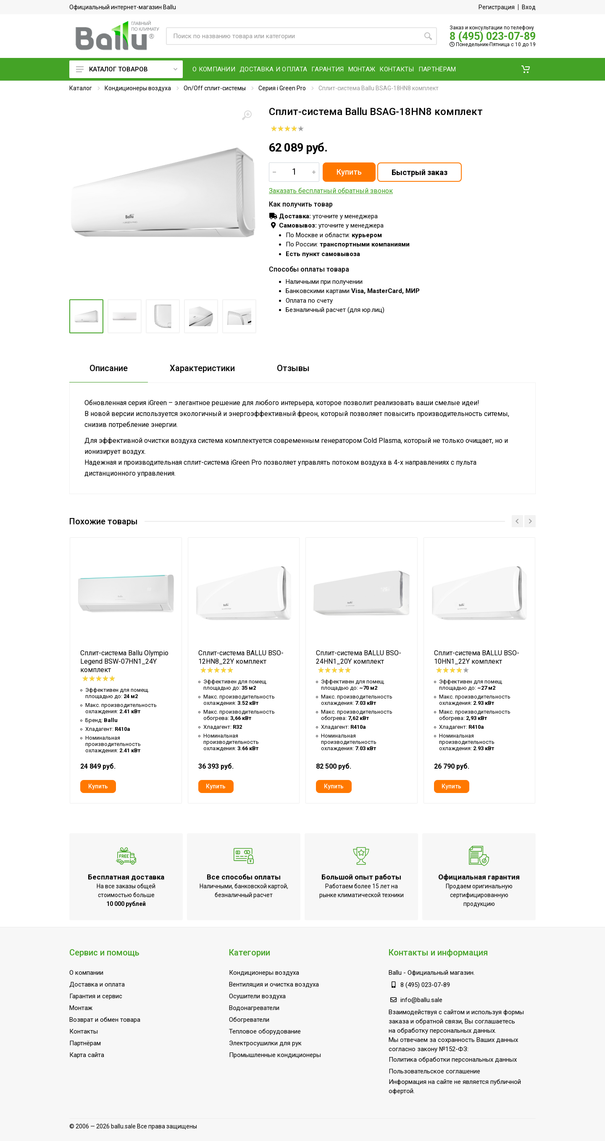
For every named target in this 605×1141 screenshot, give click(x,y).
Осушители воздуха (257, 996)
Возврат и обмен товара (104, 1019)
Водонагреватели (254, 1008)
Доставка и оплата (97, 984)
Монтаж (80, 1008)
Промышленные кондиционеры (275, 1055)
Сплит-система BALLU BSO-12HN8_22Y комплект (241, 657)
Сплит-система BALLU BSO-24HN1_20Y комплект (358, 657)
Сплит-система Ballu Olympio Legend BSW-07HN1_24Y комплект (124, 661)
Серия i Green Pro (282, 88)
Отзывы (293, 368)
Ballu (395, 972)
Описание (108, 368)
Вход (529, 7)
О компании (86, 972)
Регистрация (497, 7)
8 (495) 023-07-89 (493, 36)
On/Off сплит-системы (215, 88)
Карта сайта (86, 1055)
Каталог (80, 88)
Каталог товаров (126, 69)
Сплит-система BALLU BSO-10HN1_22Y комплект (476, 657)
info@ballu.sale (421, 1000)
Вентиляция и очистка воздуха (274, 984)
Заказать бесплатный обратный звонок (331, 191)
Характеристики (202, 368)
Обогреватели (249, 1019)
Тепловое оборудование (265, 1031)
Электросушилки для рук (265, 1043)
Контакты (83, 1031)
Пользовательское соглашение (434, 1071)
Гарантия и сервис (95, 996)
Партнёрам (85, 1043)
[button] (526, 69)
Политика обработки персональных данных (453, 1059)
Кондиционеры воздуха (138, 88)
